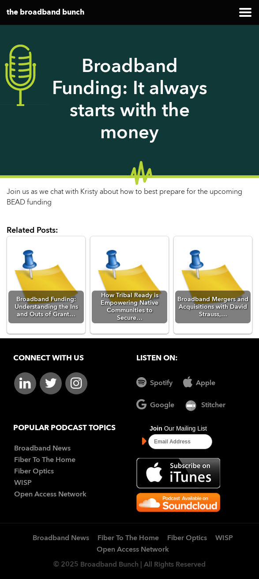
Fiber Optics (34, 471)
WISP (23, 483)
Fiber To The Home (44, 460)
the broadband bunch (45, 12)
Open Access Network (50, 494)
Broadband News (42, 448)
